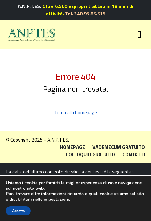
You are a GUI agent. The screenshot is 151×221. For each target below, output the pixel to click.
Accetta (18, 210)
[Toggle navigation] (139, 34)
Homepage (72, 147)
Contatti (133, 154)
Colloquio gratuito (90, 154)
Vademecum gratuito (118, 147)
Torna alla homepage (75, 112)
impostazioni (56, 199)
